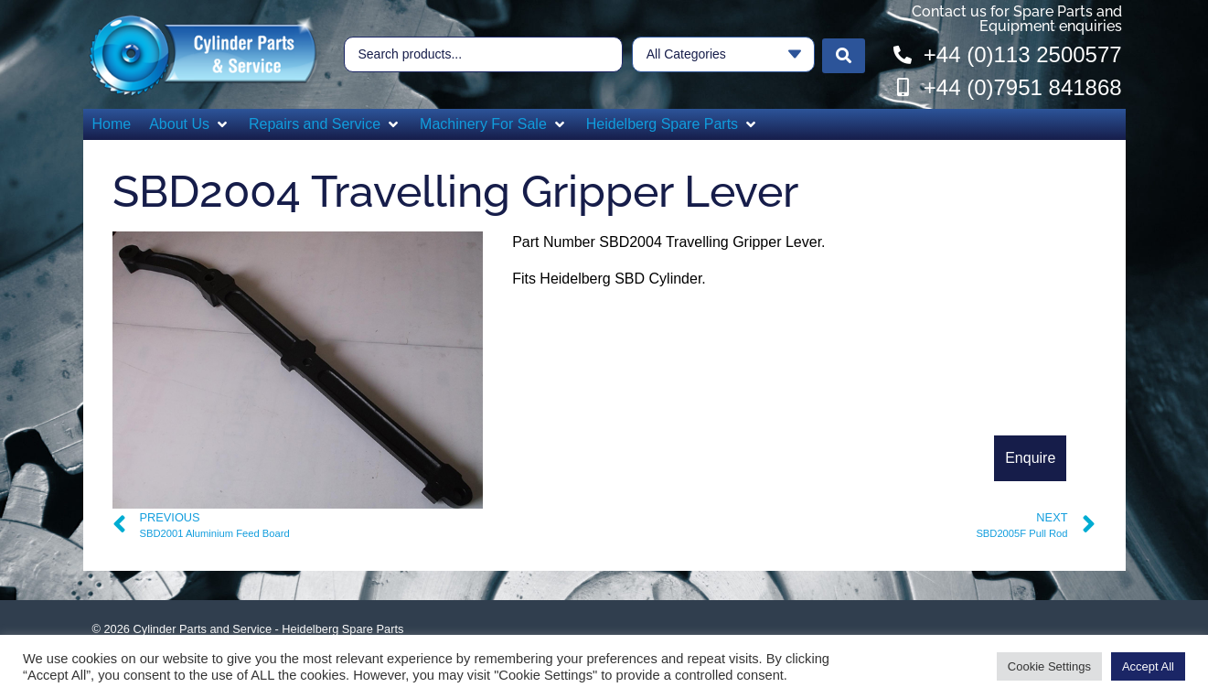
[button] (190, 124)
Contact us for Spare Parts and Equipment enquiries (1017, 19)
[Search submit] (843, 55)
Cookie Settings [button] (1049, 666)
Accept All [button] (1148, 666)
